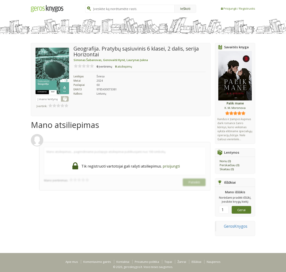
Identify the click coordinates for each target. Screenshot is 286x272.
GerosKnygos (235, 226)
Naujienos (214, 262)
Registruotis (247, 8)
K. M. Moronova (235, 108)
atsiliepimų (123, 66)
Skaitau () (227, 169)
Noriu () (225, 161)
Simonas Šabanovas (88, 60)
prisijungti (171, 166)
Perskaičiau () (229, 165)
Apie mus (71, 262)
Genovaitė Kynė (114, 60)
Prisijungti (230, 8)
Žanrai (181, 262)
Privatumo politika (147, 262)
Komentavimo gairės (97, 262)
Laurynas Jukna (137, 60)
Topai (168, 262)
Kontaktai (122, 262)
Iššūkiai (196, 262)
